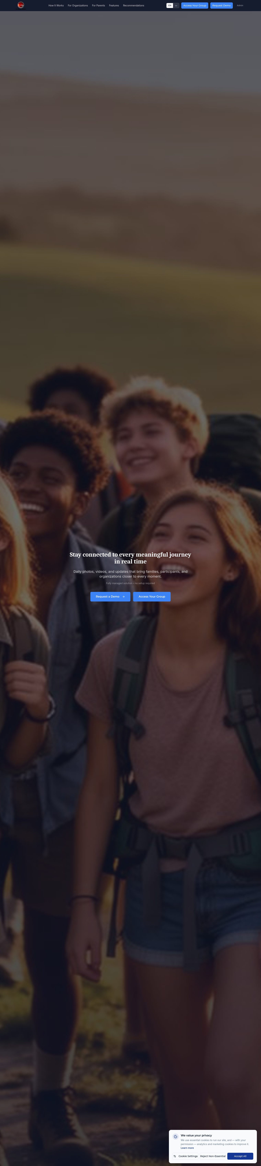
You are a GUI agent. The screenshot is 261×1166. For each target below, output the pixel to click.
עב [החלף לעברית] (176, 5)
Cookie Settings (185, 1156)
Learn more (187, 1147)
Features (114, 5)
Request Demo (221, 5)
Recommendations (133, 5)
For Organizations (78, 5)
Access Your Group (194, 5)
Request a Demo (110, 596)
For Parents (98, 5)
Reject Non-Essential (212, 1156)
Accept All (240, 1156)
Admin (240, 5)
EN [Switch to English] (169, 5)
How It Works (56, 5)
